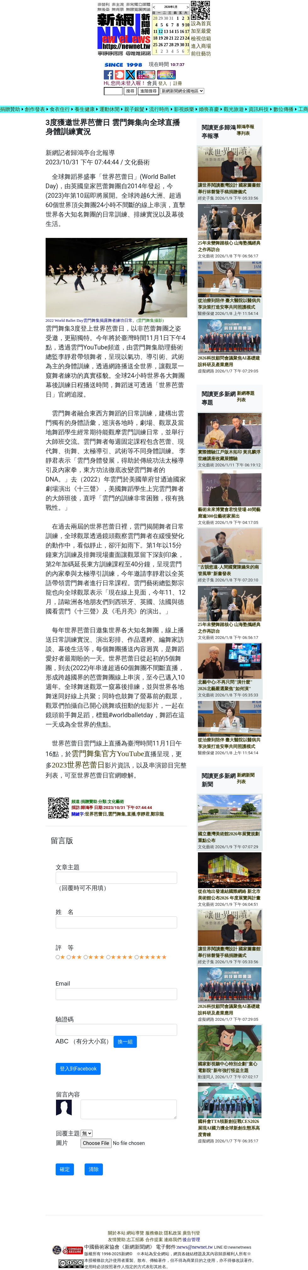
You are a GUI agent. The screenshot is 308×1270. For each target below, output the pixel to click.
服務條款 (154, 1233)
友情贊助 (117, 1239)
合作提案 (154, 1239)
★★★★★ (153, 957)
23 (182, 38)
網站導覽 (135, 1233)
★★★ (96, 957)
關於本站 (117, 1233)
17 (187, 31)
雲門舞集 (117, 814)
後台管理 (191, 1239)
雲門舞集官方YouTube (107, 754)
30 (166, 18)
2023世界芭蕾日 (78, 765)
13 (166, 31)
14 (171, 31)
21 (171, 38)
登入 (162, 83)
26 (161, 44)
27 (166, 44)
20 (166, 38)
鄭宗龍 (157, 814)
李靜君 (143, 814)
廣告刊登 (191, 1233)
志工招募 (135, 1239)
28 (171, 44)
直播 (131, 814)
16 (182, 31)
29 (161, 18)
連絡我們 (173, 1239)
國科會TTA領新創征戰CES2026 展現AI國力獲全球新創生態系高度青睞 (229, 1128)
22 (177, 38)
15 (177, 31)
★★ (76, 957)
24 (187, 38)
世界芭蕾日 (96, 814)
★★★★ (121, 957)
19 (161, 38)
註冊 (177, 83)
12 (161, 31)
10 (187, 25)
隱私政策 (173, 1233)
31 (171, 18)
